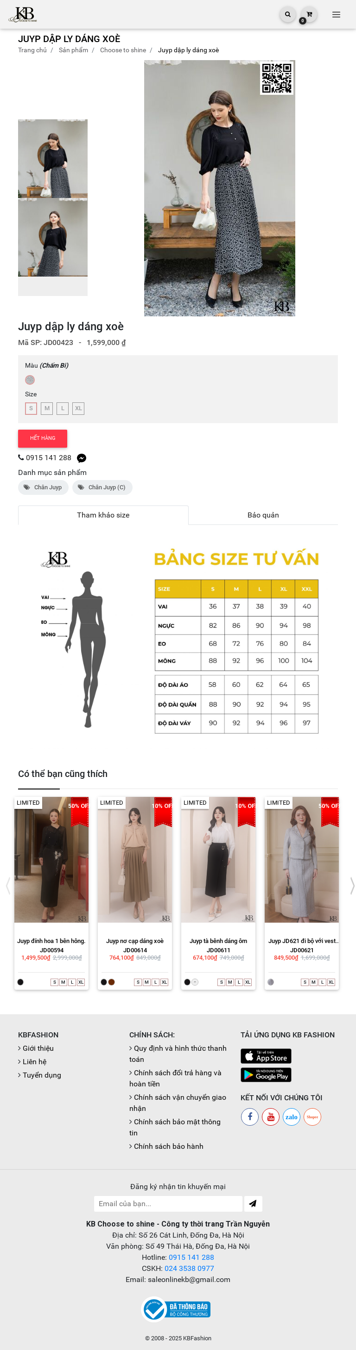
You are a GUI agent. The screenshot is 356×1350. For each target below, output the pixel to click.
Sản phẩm (73, 50)
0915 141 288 (48, 457)
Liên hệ (34, 1061)
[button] (327, 188)
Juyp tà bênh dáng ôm (218, 940)
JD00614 (135, 950)
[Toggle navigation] (336, 14)
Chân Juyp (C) (102, 487)
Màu (46, 365)
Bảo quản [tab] (263, 515)
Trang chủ (32, 50)
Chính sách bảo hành (168, 1146)
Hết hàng (43, 438)
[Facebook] (250, 1117)
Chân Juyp (43, 487)
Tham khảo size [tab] (103, 515)
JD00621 (302, 950)
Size (31, 394)
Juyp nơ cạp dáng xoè (135, 940)
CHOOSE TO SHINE (123, 50)
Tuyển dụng (42, 1075)
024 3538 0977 (189, 1268)
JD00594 (52, 950)
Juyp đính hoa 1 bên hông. (51, 940)
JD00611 (218, 950)
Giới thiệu (38, 1048)
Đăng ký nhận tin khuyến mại (178, 1186)
